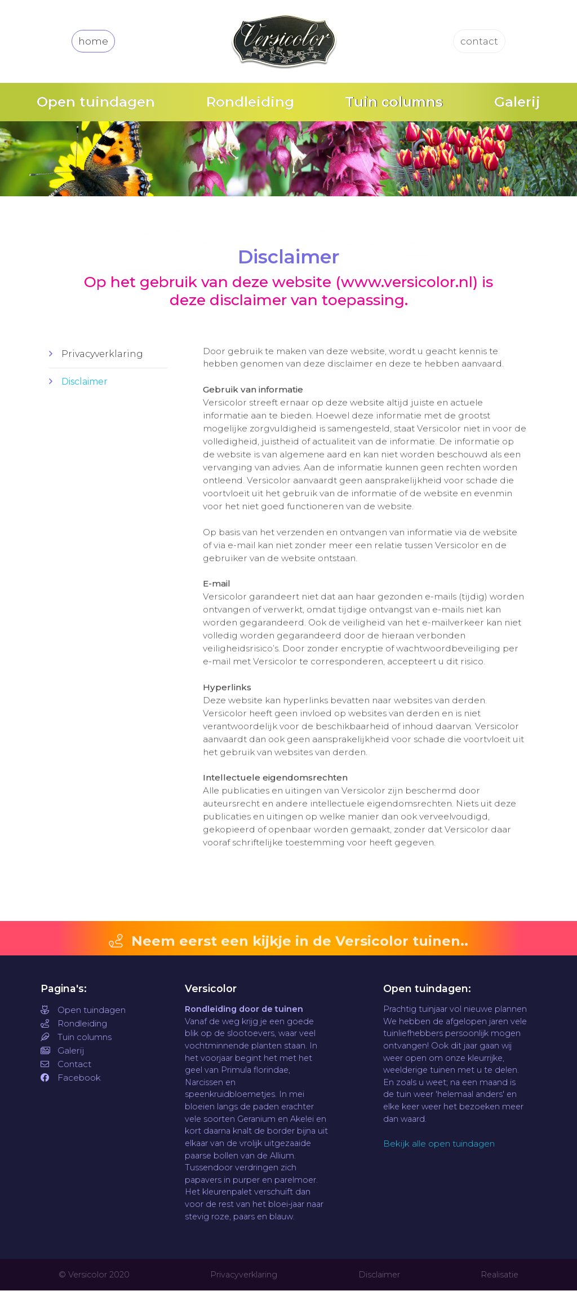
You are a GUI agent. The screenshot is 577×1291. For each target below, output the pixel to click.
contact (480, 41)
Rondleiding (250, 102)
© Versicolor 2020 (94, 1275)
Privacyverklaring (102, 354)
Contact (66, 1064)
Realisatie (499, 1275)
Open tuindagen (96, 102)
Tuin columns (394, 102)
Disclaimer (84, 381)
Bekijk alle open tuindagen (439, 1144)
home (93, 41)
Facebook (71, 1078)
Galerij (517, 102)
